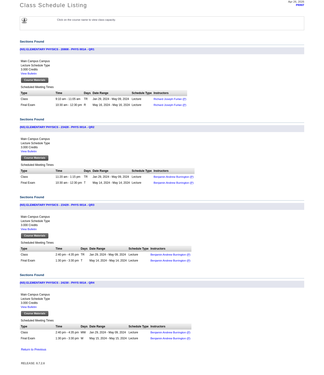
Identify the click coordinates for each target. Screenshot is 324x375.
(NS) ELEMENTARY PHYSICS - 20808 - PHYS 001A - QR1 (57, 49)
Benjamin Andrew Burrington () (174, 176)
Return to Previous (33, 349)
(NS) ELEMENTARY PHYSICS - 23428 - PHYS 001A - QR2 (57, 126)
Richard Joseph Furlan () (170, 98)
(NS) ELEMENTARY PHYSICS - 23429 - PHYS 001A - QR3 (57, 204)
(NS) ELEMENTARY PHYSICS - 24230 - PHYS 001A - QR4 (57, 282)
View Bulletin (29, 73)
